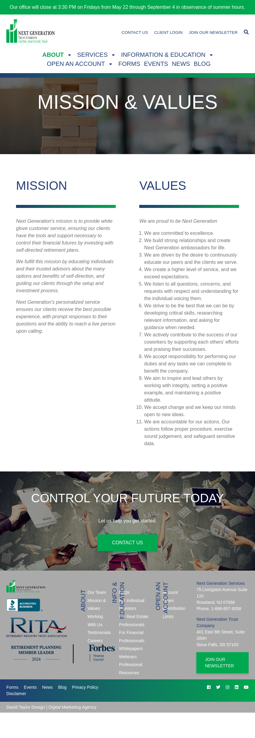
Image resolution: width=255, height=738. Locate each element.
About (53, 54)
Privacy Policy (85, 687)
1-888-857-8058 (226, 608)
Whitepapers (131, 648)
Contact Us (135, 32)
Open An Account (76, 63)
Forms (129, 63)
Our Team (97, 592)
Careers (95, 640)
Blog (202, 63)
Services (92, 54)
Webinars (128, 656)
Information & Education (163, 54)
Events (156, 63)
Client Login (168, 32)
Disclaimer (16, 693)
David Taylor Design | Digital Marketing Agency (51, 707)
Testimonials (99, 632)
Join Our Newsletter (213, 32)
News (181, 63)
